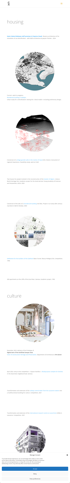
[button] (67, 455)
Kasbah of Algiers (49, 179)
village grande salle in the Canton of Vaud (29, 160)
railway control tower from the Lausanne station (44, 390)
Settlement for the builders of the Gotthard (20, 258)
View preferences (35, 479)
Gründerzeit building (30, 203)
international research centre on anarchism (43, 413)
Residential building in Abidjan (16, 97)
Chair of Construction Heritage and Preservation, (22, 355)
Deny (35, 474)
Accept (35, 469)
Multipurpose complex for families (52, 371)
